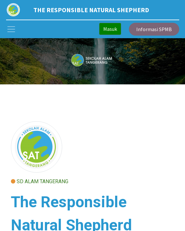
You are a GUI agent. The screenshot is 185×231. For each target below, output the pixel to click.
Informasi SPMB (154, 29)
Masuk (110, 29)
